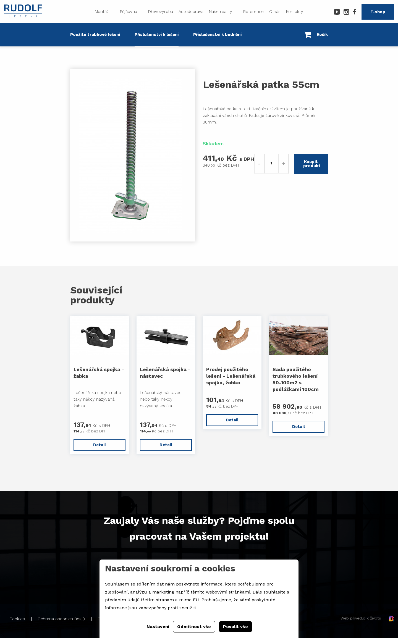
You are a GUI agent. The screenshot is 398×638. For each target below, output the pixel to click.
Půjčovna (128, 11)
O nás (275, 11)
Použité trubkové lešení (95, 34)
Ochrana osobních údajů (61, 618)
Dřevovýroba (160, 11)
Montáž (102, 11)
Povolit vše (235, 626)
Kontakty (294, 11)
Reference (253, 11)
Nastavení (157, 626)
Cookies (17, 618)
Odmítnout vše (194, 626)
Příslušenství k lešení (157, 34)
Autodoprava (191, 11)
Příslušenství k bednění (217, 34)
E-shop (377, 11)
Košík (316, 34)
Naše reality (220, 11)
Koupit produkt (312, 163)
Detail (99, 444)
